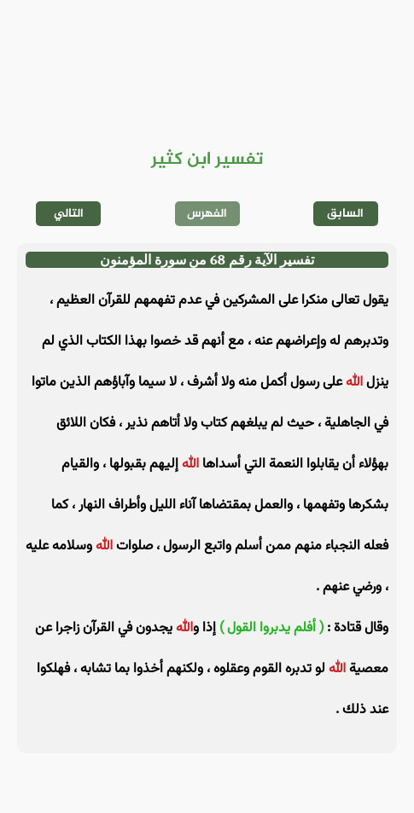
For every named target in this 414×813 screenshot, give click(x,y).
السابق (345, 214)
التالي (69, 214)
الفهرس (207, 214)
